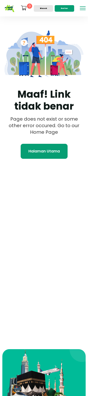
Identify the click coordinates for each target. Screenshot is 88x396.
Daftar (64, 8)
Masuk (43, 8)
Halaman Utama (44, 151)
